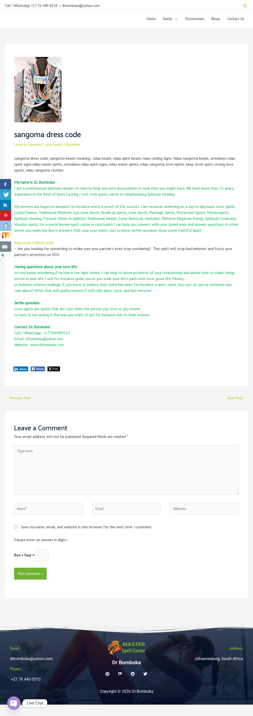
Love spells (57, 148)
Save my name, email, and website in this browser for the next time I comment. (86, 537)
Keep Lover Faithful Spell (35, 246)
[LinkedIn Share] (20, 372)
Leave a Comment (29, 148)
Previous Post (19, 402)
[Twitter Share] (53, 372)
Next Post (236, 402)
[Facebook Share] (38, 372)
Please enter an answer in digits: (41, 550)
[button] (245, 3)
